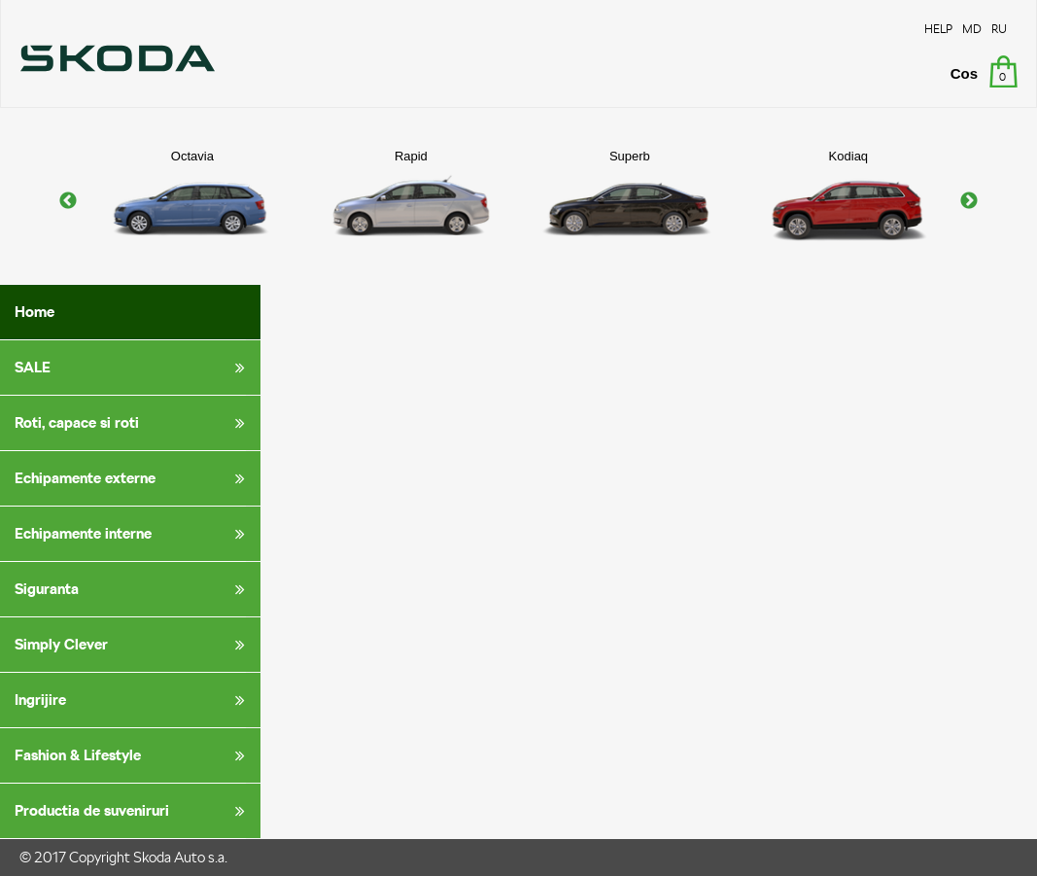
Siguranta (133, 589)
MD (972, 28)
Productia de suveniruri (133, 811)
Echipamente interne (133, 534)
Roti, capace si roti (133, 423)
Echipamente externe (133, 478)
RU (999, 28)
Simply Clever (133, 644)
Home (34, 311)
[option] (192, 201)
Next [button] (969, 201)
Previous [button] (68, 201)
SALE (133, 367)
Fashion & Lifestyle (133, 755)
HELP (938, 28)
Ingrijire (133, 700)
